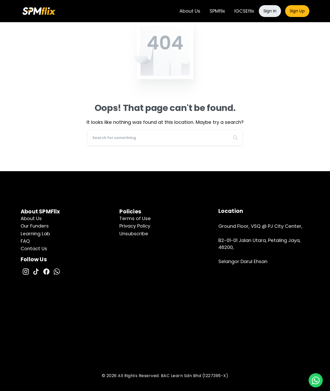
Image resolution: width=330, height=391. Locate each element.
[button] (316, 380)
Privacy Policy (134, 226)
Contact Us (34, 248)
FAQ (25, 241)
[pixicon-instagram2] (26, 271)
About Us (31, 218)
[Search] (158, 137)
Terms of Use (135, 218)
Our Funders (35, 226)
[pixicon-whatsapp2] (57, 271)
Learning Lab (35, 233)
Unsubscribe (133, 233)
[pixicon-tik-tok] (36, 271)
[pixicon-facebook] (46, 271)
